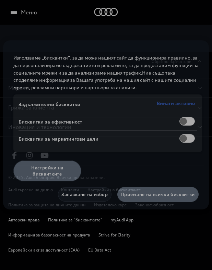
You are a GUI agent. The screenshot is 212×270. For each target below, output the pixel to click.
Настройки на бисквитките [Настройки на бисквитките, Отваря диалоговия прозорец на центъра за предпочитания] (47, 171)
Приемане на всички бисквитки (158, 194)
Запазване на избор (84, 194)
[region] (106, 124)
